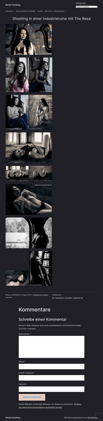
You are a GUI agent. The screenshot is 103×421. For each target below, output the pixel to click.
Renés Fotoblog (13, 5)
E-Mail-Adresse (27, 373)
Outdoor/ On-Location (40, 295)
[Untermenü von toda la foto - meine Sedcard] (64, 11)
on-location (68, 298)
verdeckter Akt (78, 298)
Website (22, 384)
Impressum (9, 11)
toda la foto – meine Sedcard (54, 11)
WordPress (92, 417)
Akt (53, 298)
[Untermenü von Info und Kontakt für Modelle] (35, 11)
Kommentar (25, 334)
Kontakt (40, 11)
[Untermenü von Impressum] (13, 11)
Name (22, 361)
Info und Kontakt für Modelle (25, 11)
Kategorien (81, 3)
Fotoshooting (59, 298)
